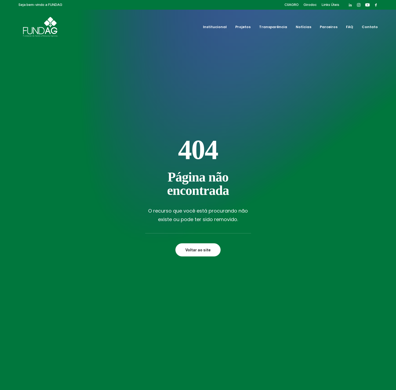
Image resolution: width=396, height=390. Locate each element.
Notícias (303, 27)
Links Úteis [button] (330, 4)
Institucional (215, 27)
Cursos (252, 231)
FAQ (349, 27)
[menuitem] (292, 4)
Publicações (256, 249)
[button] (350, 5)
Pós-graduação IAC (264, 243)
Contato (370, 27)
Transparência (273, 27)
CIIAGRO (291, 4)
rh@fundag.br (46, 260)
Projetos (243, 27)
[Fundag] (36, 27)
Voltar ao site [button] (198, 151)
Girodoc (310, 4)
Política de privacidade (198, 368)
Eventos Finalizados (264, 237)
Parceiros (328, 27)
